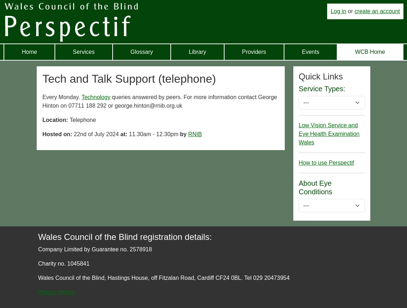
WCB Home (370, 52)
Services (83, 52)
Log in (338, 11)
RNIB (195, 134)
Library (197, 52)
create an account (377, 11)
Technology (96, 97)
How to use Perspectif (326, 163)
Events (310, 52)
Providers (254, 52)
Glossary (141, 52)
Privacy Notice (56, 292)
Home (29, 52)
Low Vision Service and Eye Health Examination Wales (329, 133)
